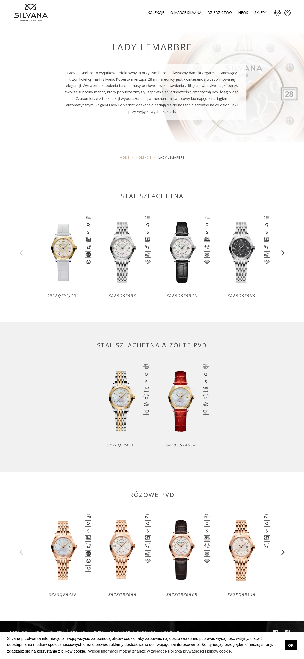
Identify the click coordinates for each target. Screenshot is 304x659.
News (243, 12)
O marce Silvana (185, 12)
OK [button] (291, 645)
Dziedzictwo (219, 12)
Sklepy (260, 12)
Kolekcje (156, 12)
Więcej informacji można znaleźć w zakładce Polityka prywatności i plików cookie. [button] (160, 651)
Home (125, 157)
